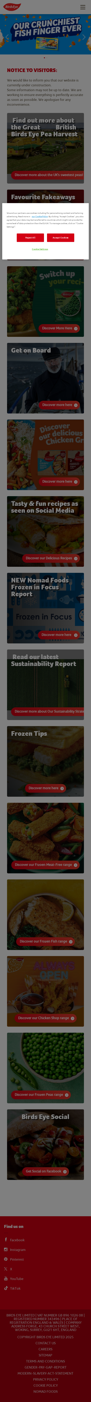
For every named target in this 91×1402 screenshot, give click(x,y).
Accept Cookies (61, 237)
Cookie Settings (40, 249)
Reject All (30, 237)
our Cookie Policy (40, 216)
